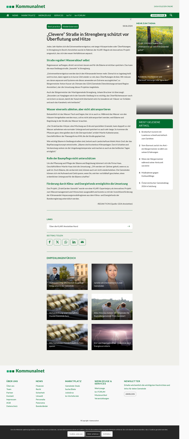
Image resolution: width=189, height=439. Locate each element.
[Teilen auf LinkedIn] (74, 242)
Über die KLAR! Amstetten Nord (63, 226)
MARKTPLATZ (28, 15)
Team (8, 389)
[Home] (7, 15)
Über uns (10, 386)
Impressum (11, 399)
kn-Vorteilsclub (72, 396)
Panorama (40, 402)
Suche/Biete (70, 389)
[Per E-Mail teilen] (82, 242)
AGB (8, 402)
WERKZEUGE (44, 15)
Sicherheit (40, 392)
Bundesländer (42, 406)
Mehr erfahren (93, 434)
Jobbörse (69, 392)
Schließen (107, 434)
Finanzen (40, 386)
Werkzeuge (100, 388)
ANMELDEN (158, 15)
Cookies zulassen (76, 434)
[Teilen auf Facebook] (49, 242)
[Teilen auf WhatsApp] (65, 242)
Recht (38, 389)
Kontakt (10, 396)
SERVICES (58, 15)
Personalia (40, 399)
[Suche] (171, 15)
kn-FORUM (80, 15)
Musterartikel (101, 395)
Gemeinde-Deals (72, 386)
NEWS (15, 15)
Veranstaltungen (102, 398)
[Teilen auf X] (57, 242)
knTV (68, 15)
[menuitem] (171, 15)
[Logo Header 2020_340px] (22, 6)
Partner (9, 392)
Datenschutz (12, 406)
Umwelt (39, 396)
